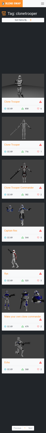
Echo (7, 362)
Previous (17, 428)
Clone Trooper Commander (19, 187)
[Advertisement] (23, 48)
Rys (6, 273)
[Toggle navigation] (42, 3)
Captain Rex (10, 230)
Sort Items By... (23, 20)
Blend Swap (11, 4)
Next (30, 428)
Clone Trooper (12, 101)
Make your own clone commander (22, 316)
